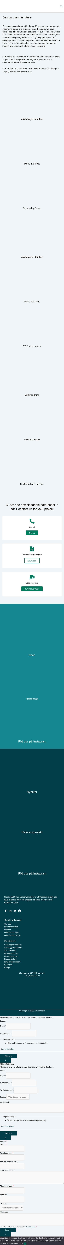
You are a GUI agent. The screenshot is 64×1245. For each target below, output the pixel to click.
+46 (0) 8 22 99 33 (32, 976)
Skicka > (8, 1056)
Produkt (3, 1097)
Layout (2, 1021)
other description (7, 1171)
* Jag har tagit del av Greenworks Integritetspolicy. (28, 1120)
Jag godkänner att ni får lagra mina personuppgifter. (28, 1043)
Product (3, 1204)
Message (4, 1212)
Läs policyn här (7, 1049)
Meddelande (5, 1102)
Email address (6, 1153)
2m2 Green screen (12, 962)
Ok (25, 1244)
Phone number (7, 1186)
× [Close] (5, 1060)
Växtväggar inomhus (13, 945)
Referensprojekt (11, 927)
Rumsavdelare (10, 959)
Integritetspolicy (30, 1227)
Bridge (7, 968)
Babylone (8, 965)
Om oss (7, 924)
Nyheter (7, 930)
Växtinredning (10, 950)
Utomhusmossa (10, 956)
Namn (3, 1026)
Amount (3, 1195)
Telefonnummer (6, 1090)
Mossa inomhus (11, 953)
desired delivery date (8, 1162)
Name (3, 1144)
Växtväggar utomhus (13, 947)
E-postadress (6, 1033)
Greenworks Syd (11, 932)
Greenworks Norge (12, 935)
